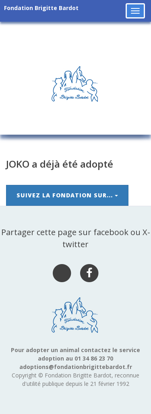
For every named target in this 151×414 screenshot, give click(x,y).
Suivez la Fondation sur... (67, 195)
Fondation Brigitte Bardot (41, 8)
